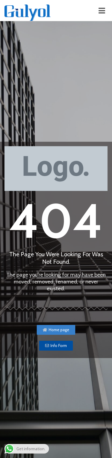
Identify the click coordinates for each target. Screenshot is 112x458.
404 (56, 221)
